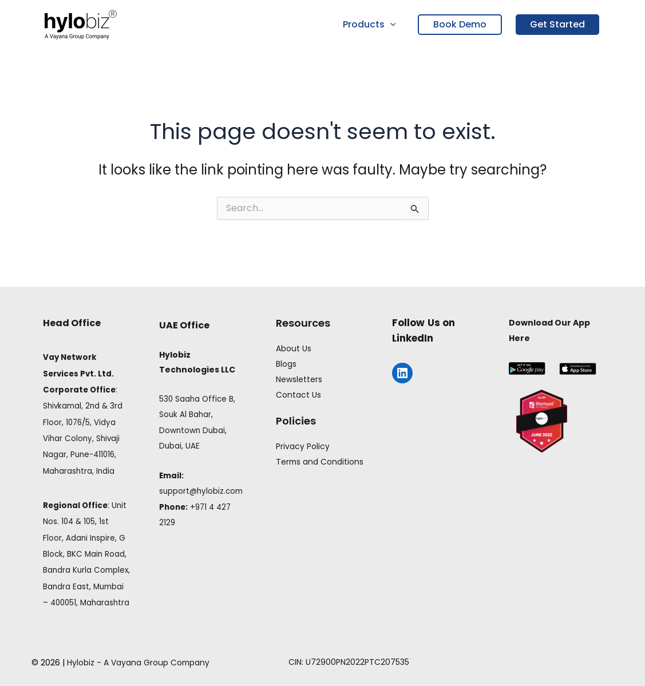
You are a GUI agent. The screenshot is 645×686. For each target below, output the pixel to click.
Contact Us (298, 393)
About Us (293, 348)
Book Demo (459, 24)
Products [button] (370, 24)
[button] (391, 24)
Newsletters (299, 378)
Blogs (286, 364)
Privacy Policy (303, 444)
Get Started (557, 24)
